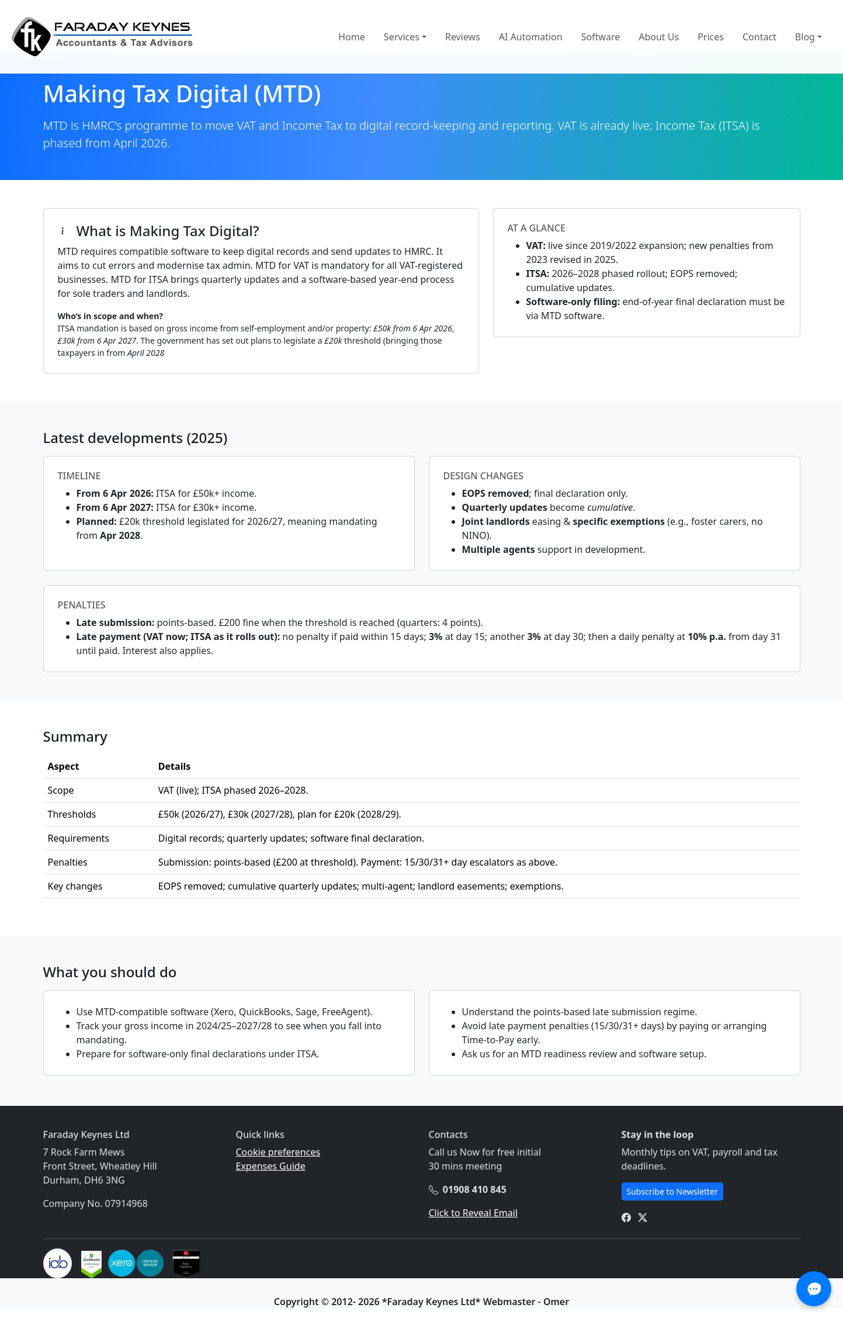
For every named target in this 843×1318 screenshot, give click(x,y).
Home (351, 36)
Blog (805, 36)
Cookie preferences (278, 1152)
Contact (759, 36)
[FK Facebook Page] (626, 1216)
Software (600, 36)
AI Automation (531, 36)
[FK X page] (642, 1216)
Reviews (462, 36)
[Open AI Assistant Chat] (813, 1288)
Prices (711, 36)
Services (401, 36)
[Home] (102, 36)
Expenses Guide (271, 1166)
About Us (659, 36)
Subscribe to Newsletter (672, 1191)
